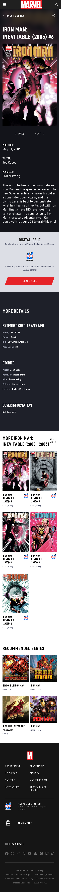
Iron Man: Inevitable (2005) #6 (8, 498)
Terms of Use (22, 870)
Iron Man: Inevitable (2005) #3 (36, 559)
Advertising (37, 766)
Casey (5, 505)
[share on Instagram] (18, 854)
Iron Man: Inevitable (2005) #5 (36, 498)
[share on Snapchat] (35, 854)
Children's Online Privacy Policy (19, 878)
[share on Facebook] (7, 854)
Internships (12, 787)
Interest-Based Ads (21, 882)
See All (53, 440)
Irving (10, 505)
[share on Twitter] (12, 854)
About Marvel (13, 766)
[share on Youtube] (29, 854)
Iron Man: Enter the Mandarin (14, 728)
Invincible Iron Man (13, 685)
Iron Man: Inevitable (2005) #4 (8, 559)
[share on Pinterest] (41, 854)
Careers (10, 780)
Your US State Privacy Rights (19, 874)
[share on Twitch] (47, 854)
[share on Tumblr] (24, 854)
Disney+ (34, 773)
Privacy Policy (37, 870)
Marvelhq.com (38, 780)
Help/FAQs (11, 773)
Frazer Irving (11, 176)
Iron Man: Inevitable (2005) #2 (8, 620)
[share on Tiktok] (52, 854)
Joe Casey (9, 162)
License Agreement (45, 878)
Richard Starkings (21, 389)
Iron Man (35, 685)
